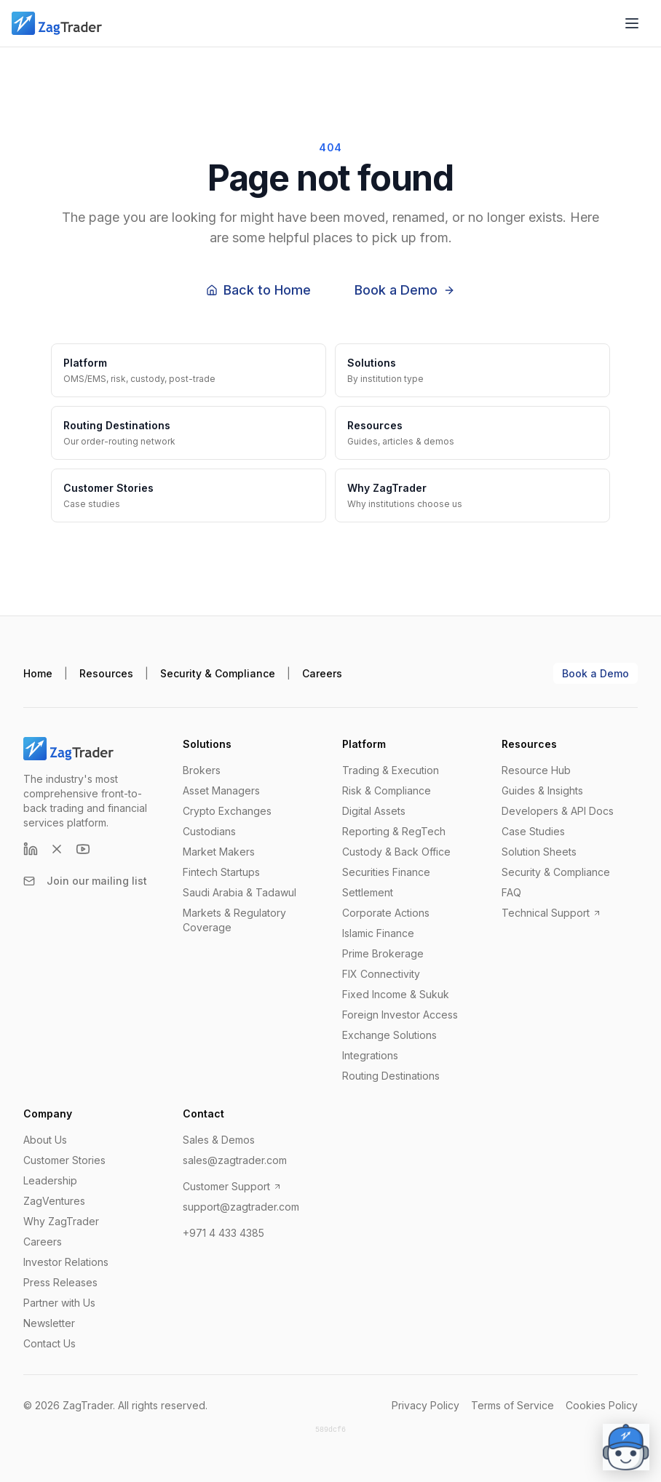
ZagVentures (54, 1201)
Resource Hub (536, 770)
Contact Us (49, 1343)
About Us (45, 1140)
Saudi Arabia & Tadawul (239, 892)
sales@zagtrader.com (235, 1160)
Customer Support (232, 1186)
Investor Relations (65, 1262)
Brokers (202, 770)
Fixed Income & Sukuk (395, 994)
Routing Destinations (391, 1075)
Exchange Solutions (389, 1035)
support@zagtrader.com (241, 1206)
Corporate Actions (386, 913)
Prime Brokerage (383, 953)
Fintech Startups (221, 872)
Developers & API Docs (558, 811)
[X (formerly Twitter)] (57, 849)
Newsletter (49, 1323)
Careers (322, 673)
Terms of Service (512, 1405)
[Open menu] (631, 23)
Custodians (209, 831)
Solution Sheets (539, 851)
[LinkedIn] (30, 849)
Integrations (370, 1055)
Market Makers (219, 851)
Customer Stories (64, 1160)
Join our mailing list (85, 881)
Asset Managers (221, 790)
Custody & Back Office (396, 851)
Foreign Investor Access (400, 1014)
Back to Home (258, 290)
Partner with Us (59, 1302)
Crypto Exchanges (227, 811)
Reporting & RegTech (394, 831)
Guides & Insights (542, 790)
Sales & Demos (219, 1140)
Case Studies (533, 831)
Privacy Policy (425, 1405)
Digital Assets (373, 811)
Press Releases (60, 1282)
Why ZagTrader (61, 1221)
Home (37, 673)
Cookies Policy (602, 1405)
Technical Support (551, 913)
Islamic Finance (378, 933)
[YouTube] (83, 849)
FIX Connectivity (381, 974)
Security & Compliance (217, 673)
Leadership (50, 1180)
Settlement (367, 892)
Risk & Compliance (386, 790)
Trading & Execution (390, 770)
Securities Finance (386, 872)
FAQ (511, 892)
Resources (106, 673)
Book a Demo (405, 290)
